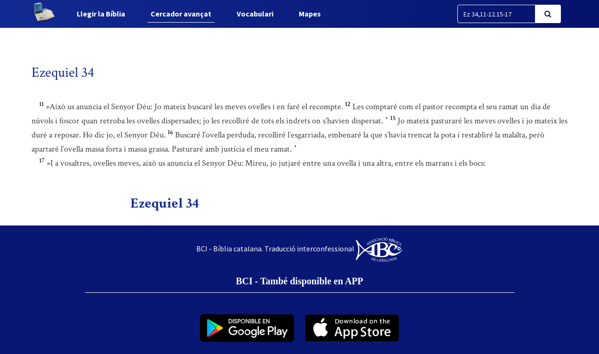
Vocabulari (255, 13)
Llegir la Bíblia (101, 13)
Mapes (310, 13)
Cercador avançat (181, 13)
